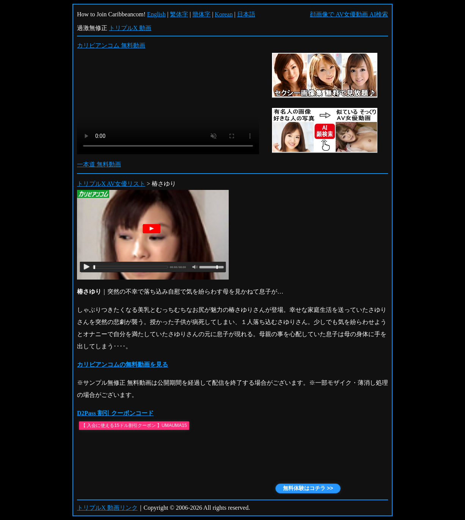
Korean (223, 14)
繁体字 (179, 14)
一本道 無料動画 (99, 164)
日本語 (246, 14)
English (156, 14)
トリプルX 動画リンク (107, 507)
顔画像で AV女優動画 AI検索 (349, 14)
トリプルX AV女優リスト (111, 183)
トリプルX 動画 (130, 28)
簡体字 (201, 14)
